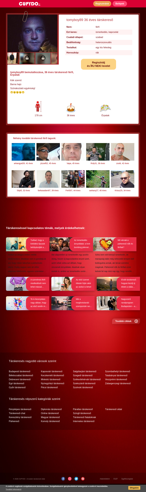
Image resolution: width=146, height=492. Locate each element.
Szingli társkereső (82, 420)
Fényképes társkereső (20, 416)
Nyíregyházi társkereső (52, 391)
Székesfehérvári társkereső (87, 387)
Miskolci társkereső (50, 387)
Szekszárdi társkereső (84, 391)
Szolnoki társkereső (83, 395)
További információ (13, 489)
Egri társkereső (16, 391)
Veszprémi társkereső (116, 387)
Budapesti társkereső (19, 379)
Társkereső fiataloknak (84, 424)
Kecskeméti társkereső (52, 383)
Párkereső (14, 428)
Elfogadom (134, 488)
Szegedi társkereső (83, 383)
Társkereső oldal (113, 416)
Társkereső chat (17, 420)
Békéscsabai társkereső (21, 383)
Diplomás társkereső (51, 416)
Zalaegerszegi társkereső (118, 391)
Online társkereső (50, 420)
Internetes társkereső (83, 428)
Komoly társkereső (50, 428)
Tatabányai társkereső (116, 383)
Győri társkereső (17, 395)
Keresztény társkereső (20, 424)
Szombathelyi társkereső (117, 379)
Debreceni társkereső (20, 387)
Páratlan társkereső (83, 416)
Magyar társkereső (50, 424)
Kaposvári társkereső (51, 379)
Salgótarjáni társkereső (84, 379)
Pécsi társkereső (49, 395)
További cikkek (126, 328)
